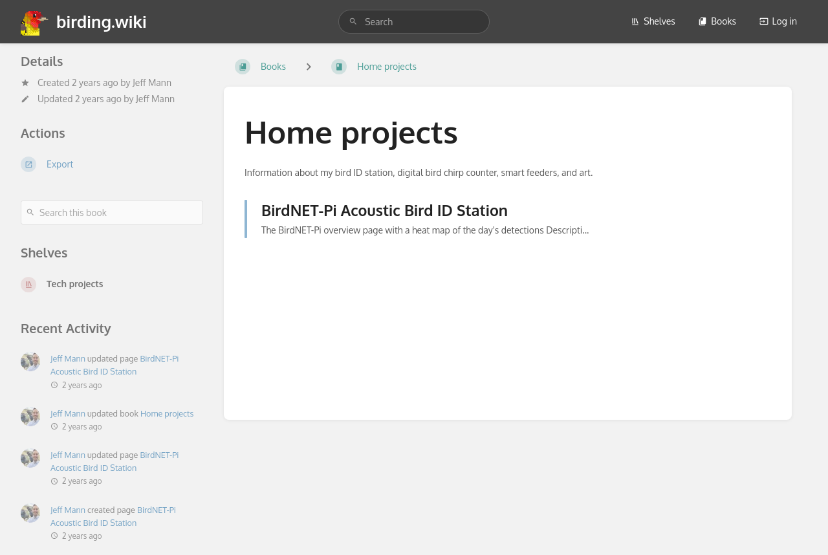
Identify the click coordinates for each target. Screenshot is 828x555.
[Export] (111, 164)
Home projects (166, 413)
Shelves (653, 21)
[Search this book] (112, 212)
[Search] (353, 21)
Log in (778, 21)
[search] (414, 22)
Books (717, 21)
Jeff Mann (152, 82)
